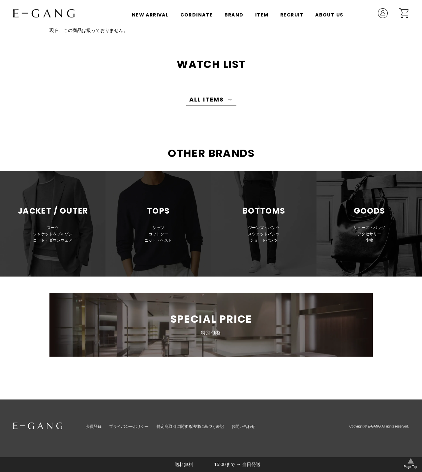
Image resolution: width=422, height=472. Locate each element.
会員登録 (94, 426)
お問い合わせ (243, 426)
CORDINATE (196, 15)
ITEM (262, 15)
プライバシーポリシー (129, 426)
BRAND (234, 15)
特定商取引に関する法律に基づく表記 (190, 426)
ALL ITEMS (206, 99)
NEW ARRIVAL (150, 15)
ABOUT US (329, 15)
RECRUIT (292, 15)
